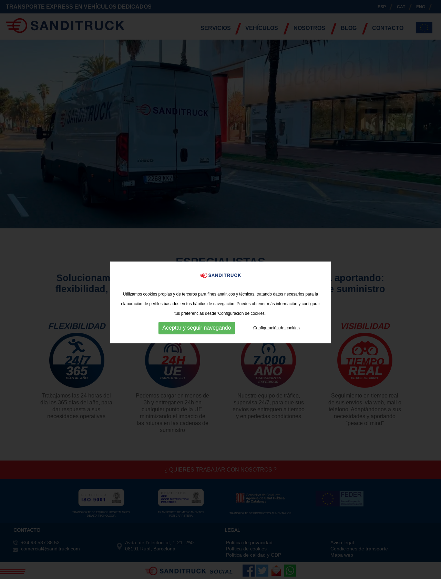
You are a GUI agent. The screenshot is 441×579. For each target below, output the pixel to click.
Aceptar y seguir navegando (196, 333)
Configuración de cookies (276, 333)
